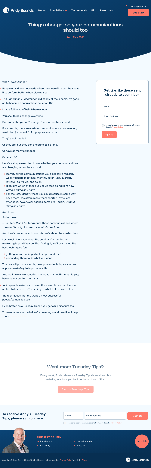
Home (41, 10)
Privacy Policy (117, 127)
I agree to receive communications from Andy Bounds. (123, 126)
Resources (106, 10)
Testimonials (79, 10)
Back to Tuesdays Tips (75, 396)
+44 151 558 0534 (136, 6)
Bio (93, 10)
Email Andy (44, 441)
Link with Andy (83, 441)
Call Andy (43, 445)
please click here (20, 317)
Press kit (79, 445)
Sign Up (109, 135)
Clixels (84, 460)
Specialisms (57, 11)
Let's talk (138, 13)
